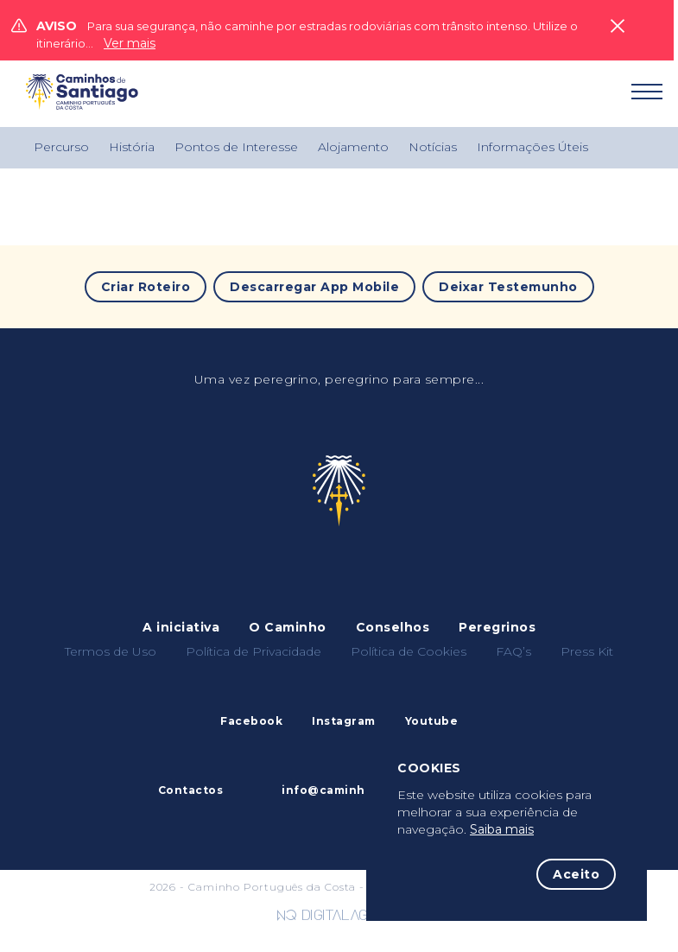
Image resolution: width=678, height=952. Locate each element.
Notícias (433, 147)
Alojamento (353, 147)
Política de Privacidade (253, 651)
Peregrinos (497, 627)
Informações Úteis (532, 147)
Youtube (432, 720)
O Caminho (287, 627)
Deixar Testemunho (508, 287)
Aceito (576, 874)
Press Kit (587, 651)
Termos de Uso (110, 651)
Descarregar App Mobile (314, 287)
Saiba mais (502, 829)
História (132, 147)
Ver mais (129, 43)
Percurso (61, 147)
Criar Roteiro (146, 287)
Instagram (344, 720)
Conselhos (393, 627)
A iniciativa (181, 627)
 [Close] (617, 26)
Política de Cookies (408, 651)
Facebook (251, 720)
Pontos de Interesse (236, 147)
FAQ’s (513, 651)
